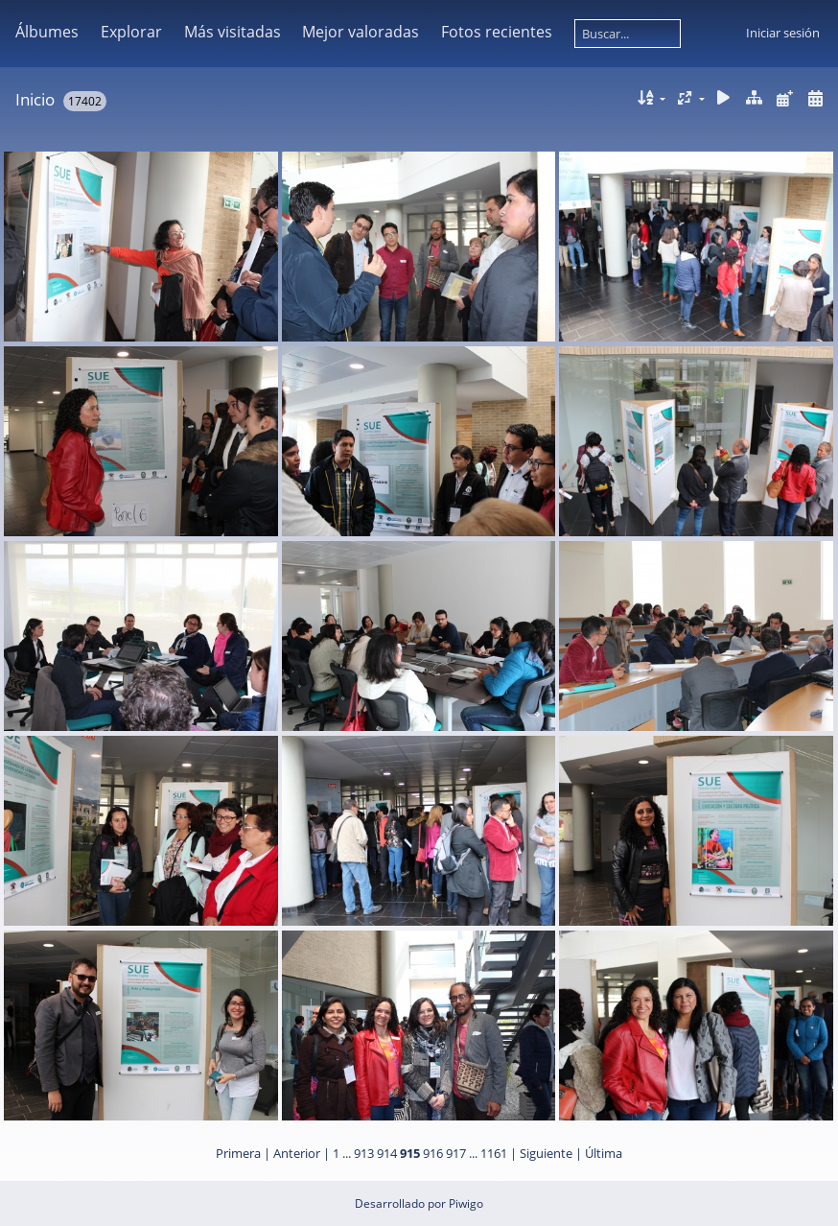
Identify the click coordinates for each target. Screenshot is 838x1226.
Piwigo (466, 1203)
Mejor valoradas (360, 31)
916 (433, 1153)
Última (603, 1153)
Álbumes (47, 31)
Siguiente (546, 1153)
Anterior (296, 1153)
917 (456, 1153)
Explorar (131, 31)
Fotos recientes (496, 31)
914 (387, 1153)
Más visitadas (232, 31)
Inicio (35, 99)
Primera (238, 1153)
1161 (493, 1153)
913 (364, 1153)
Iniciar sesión (783, 32)
